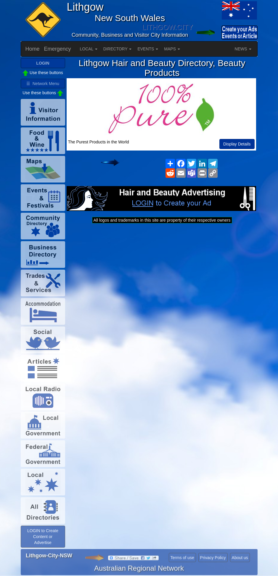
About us (240, 557)
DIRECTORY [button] (117, 49)
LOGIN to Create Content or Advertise (42, 536)
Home (32, 49)
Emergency (57, 49)
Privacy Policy (213, 557)
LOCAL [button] (88, 49)
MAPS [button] (172, 49)
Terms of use (182, 557)
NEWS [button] (243, 49)
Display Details (237, 144)
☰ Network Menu (42, 83)
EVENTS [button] (147, 49)
